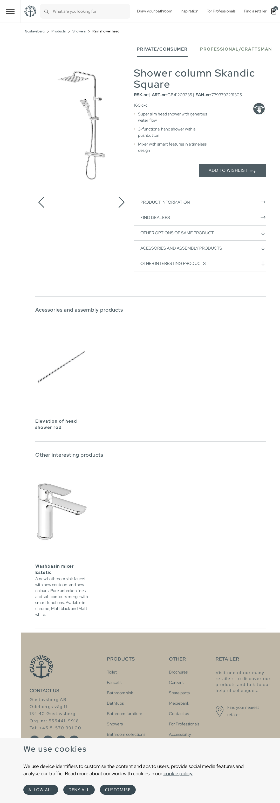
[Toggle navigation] (10, 11)
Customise (118, 790)
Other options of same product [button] (203, 233)
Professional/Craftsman (236, 49)
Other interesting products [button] (203, 263)
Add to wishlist (232, 171)
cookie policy (178, 773)
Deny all (79, 790)
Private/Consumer (162, 49)
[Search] (46, 11)
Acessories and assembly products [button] (203, 248)
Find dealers (203, 217)
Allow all (41, 790)
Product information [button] (203, 202)
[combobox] (91, 11)
